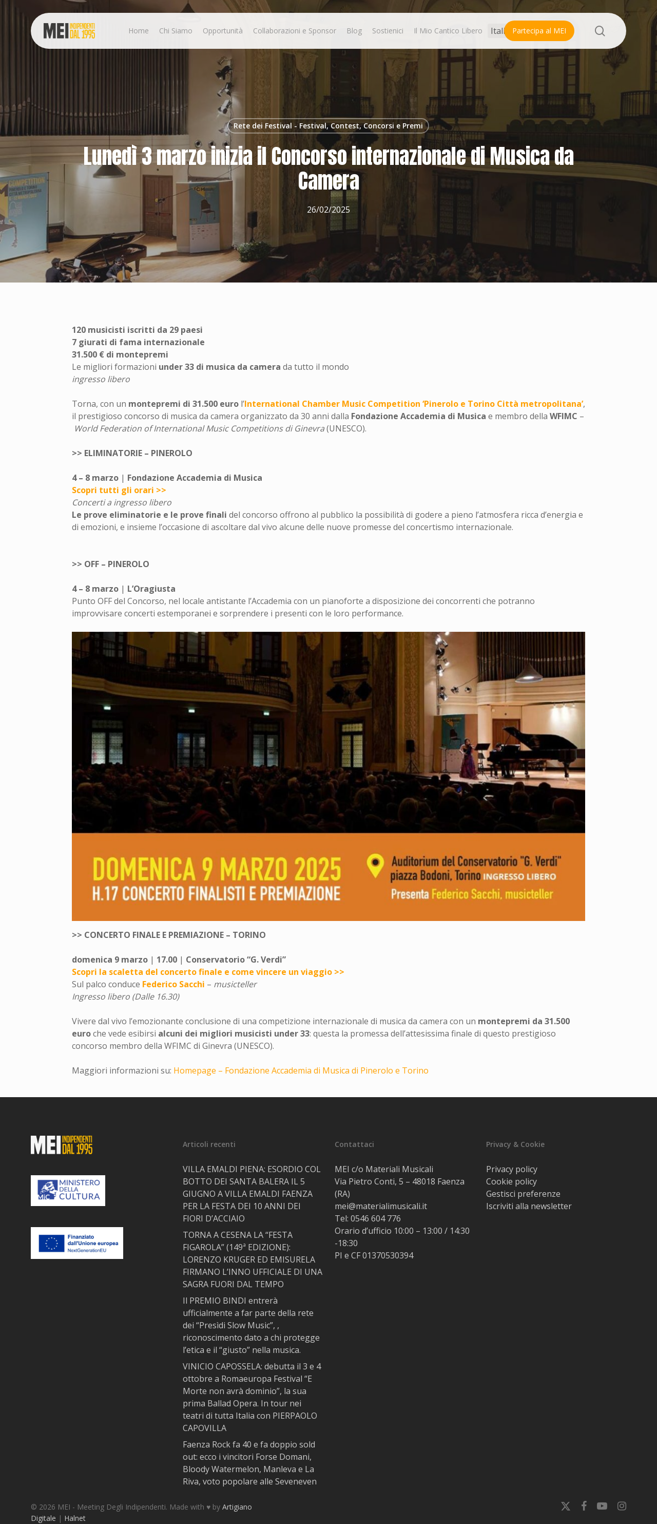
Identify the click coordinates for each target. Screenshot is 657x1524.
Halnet (75, 1518)
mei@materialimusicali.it (381, 1206)
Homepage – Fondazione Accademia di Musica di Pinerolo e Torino (301, 1070)
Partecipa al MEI (539, 30)
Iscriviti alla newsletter (529, 1206)
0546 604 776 (376, 1218)
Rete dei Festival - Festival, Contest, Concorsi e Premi (328, 125)
